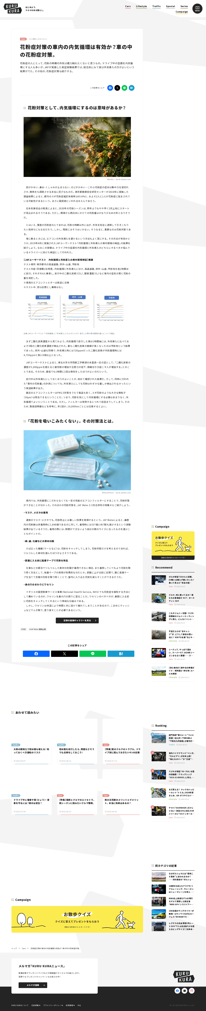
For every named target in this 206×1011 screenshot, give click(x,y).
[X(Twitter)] (184, 991)
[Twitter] (117, 88)
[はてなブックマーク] (131, 88)
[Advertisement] (54, 683)
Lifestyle (141, 6)
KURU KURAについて (20, 1005)
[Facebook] (110, 88)
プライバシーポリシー (52, 1005)
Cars (128, 6)
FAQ (79, 1005)
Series (184, 6)
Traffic (156, 6)
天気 (24, 629)
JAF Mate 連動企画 (38, 629)
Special (170, 6)
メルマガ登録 (36, 985)
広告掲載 (35, 1005)
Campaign (182, 11)
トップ (14, 948)
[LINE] (124, 88)
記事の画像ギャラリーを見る (80, 620)
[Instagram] (192, 991)
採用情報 (69, 1005)
